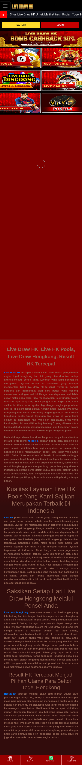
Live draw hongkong (16, 612)
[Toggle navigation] (5, 6)
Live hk (8, 517)
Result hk (10, 693)
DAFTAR (21, 25)
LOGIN (60, 25)
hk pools (33, 440)
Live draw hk (12, 372)
